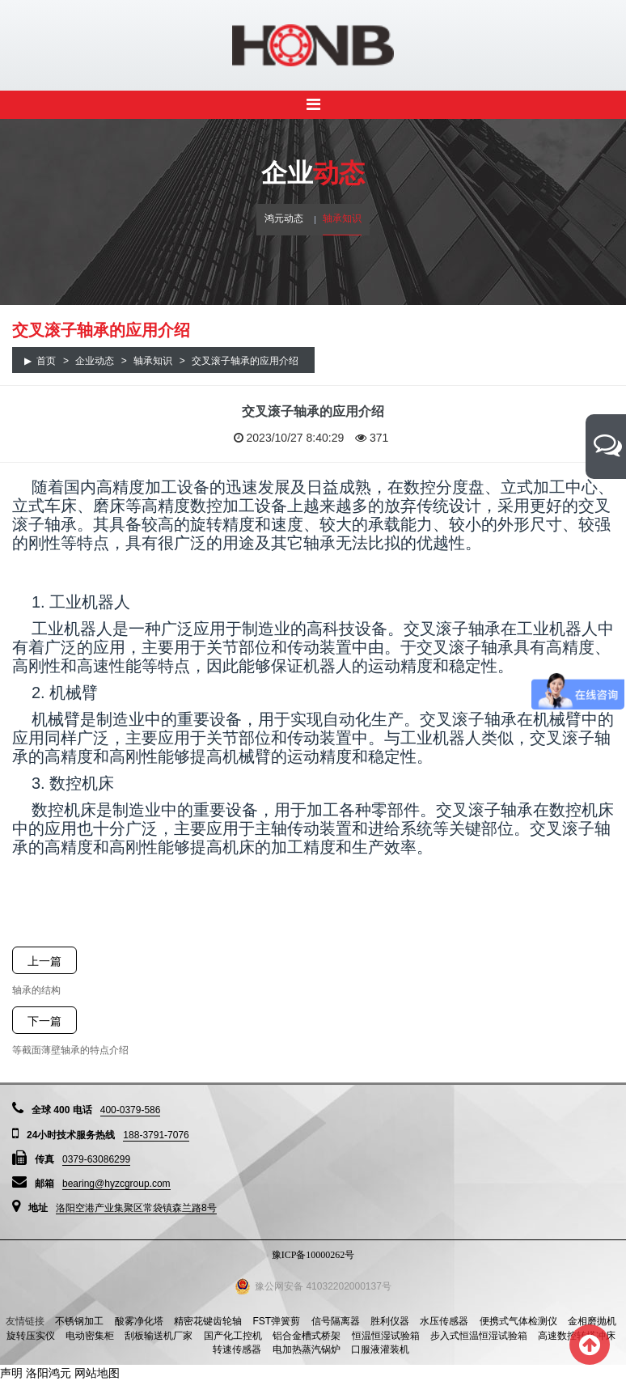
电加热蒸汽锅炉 (306, 1349)
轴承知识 (342, 218)
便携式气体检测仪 (518, 1321)
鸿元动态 (283, 218)
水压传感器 (444, 1321)
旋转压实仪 (30, 1335)
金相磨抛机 (592, 1321)
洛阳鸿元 (48, 1372)
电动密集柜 (90, 1335)
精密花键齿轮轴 (208, 1321)
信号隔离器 (335, 1321)
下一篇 (44, 1021)
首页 (46, 360)
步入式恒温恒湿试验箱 (478, 1335)
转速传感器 (237, 1349)
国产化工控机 (233, 1335)
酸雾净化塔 (139, 1321)
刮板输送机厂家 (158, 1335)
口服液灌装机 (380, 1349)
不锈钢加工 (79, 1321)
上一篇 (44, 961)
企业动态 (94, 360)
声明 (11, 1372)
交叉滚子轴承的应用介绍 (245, 360)
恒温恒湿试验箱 (386, 1335)
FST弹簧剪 (276, 1321)
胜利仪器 (389, 1321)
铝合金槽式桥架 (306, 1335)
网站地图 (97, 1372)
